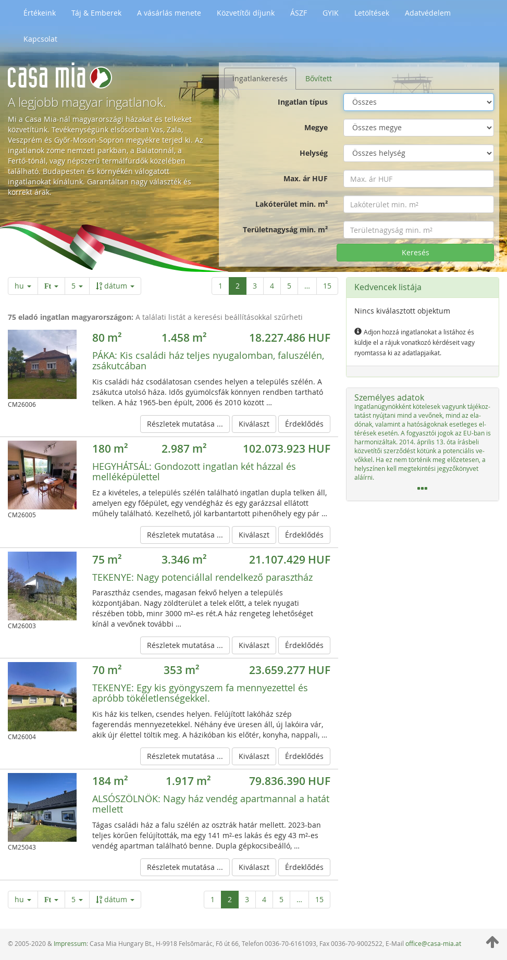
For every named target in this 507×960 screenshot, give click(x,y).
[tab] (423, 444)
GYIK (331, 13)
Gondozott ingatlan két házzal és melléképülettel (194, 471)
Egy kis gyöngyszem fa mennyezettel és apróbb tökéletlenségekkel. (200, 692)
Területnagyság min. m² (285, 229)
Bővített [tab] (318, 78)
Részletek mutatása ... (185, 424)
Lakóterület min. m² (291, 204)
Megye (316, 127)
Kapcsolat (40, 39)
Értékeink (39, 13)
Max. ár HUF (305, 178)
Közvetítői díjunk (246, 13)
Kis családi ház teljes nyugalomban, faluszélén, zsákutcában (208, 360)
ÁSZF (298, 13)
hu (23, 286)
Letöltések (371, 13)
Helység (314, 153)
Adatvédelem (428, 13)
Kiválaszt (254, 424)
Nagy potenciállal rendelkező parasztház (202, 577)
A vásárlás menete (169, 13)
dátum (115, 286)
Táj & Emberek (96, 13)
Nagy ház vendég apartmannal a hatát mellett (210, 803)
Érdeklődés (304, 424)
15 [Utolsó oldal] (327, 286)
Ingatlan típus (303, 102)
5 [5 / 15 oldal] (289, 286)
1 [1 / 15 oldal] (220, 286)
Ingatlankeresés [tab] (260, 78)
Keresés (415, 252)
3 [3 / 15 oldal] (255, 286)
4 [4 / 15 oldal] (272, 286)
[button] (422, 444)
